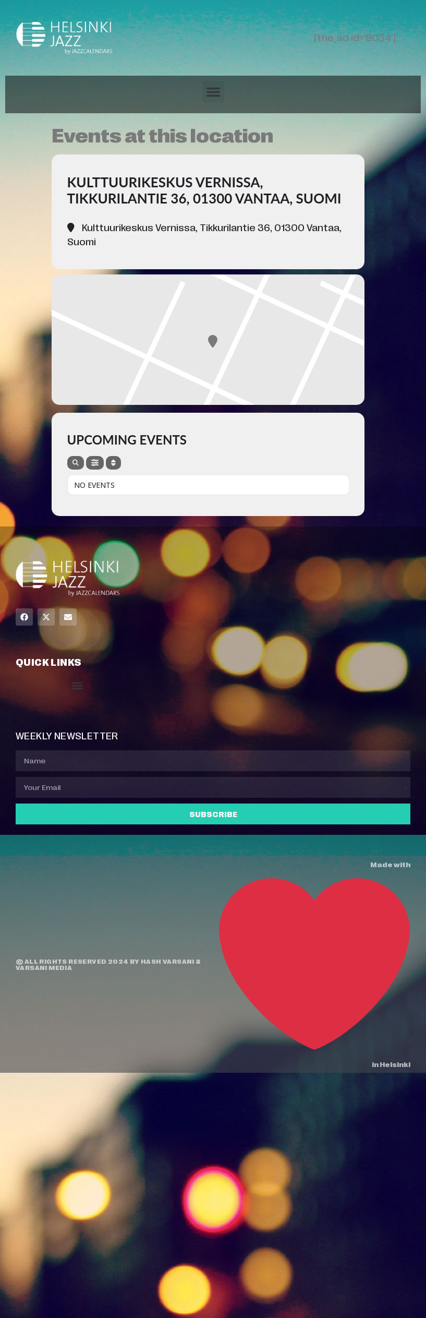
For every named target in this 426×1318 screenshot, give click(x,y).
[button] (213, 92)
